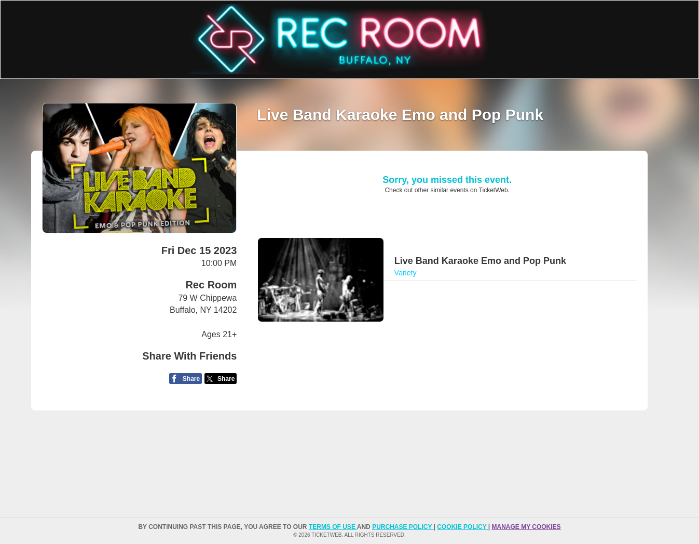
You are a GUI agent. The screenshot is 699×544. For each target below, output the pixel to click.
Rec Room (211, 284)
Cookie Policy (462, 526)
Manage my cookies (525, 526)
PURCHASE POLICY (402, 526)
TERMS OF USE (333, 526)
